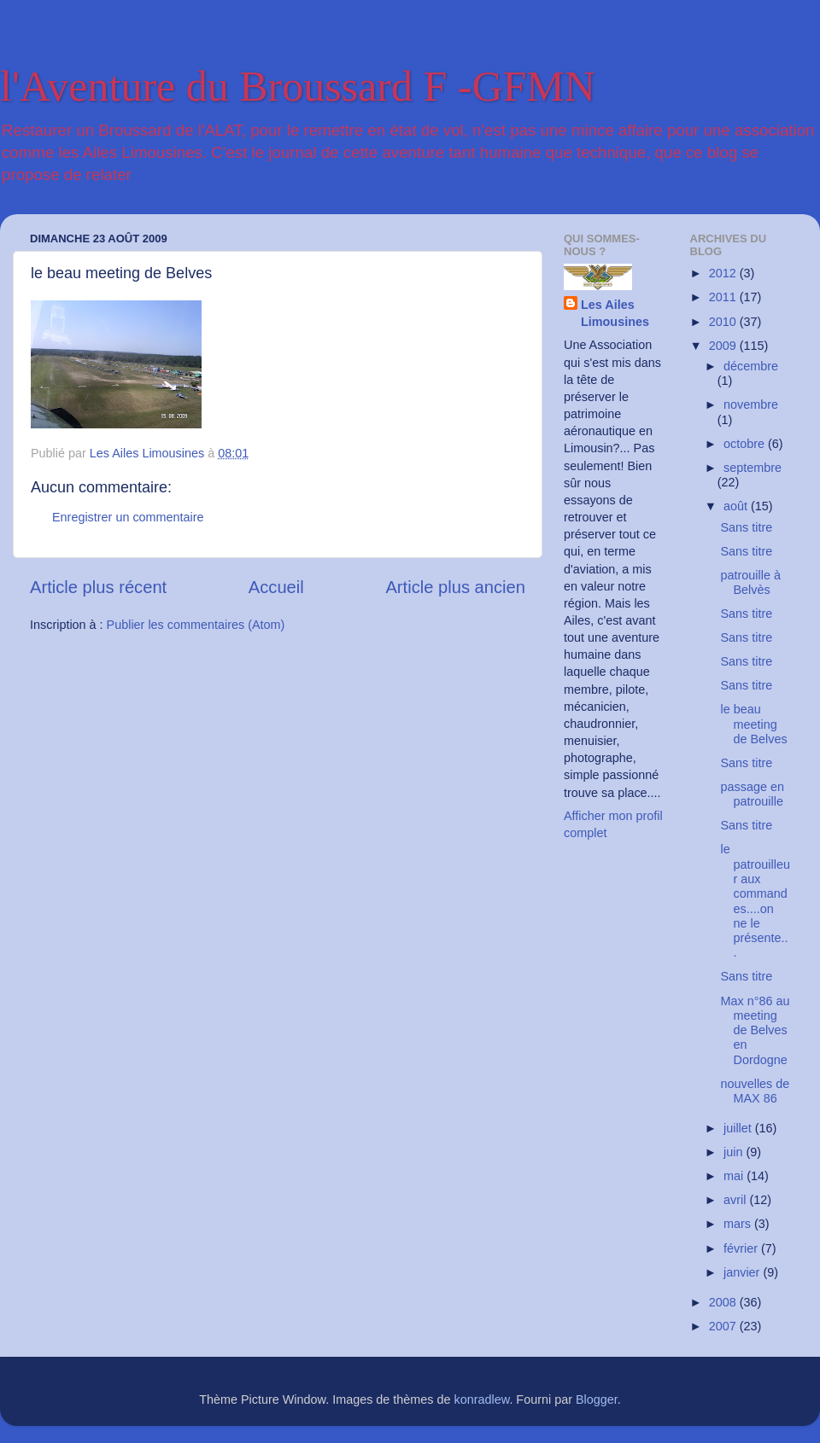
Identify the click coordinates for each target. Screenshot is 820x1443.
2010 (724, 322)
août (737, 506)
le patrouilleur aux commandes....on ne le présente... (754, 900)
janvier (743, 1272)
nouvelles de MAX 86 (754, 1091)
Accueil (276, 587)
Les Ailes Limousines (615, 313)
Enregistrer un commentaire (128, 517)
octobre (745, 444)
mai (735, 1176)
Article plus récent (98, 587)
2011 (724, 297)
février (742, 1248)
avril (736, 1200)
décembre (750, 366)
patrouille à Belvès (750, 582)
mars (738, 1224)
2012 (724, 273)
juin (734, 1152)
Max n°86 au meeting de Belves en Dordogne (754, 1030)
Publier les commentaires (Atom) (196, 624)
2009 (724, 345)
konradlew (482, 1399)
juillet (739, 1128)
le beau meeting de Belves (753, 724)
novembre (750, 404)
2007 (724, 1326)
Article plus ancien (455, 587)
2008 (724, 1302)
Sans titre (746, 527)
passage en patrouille (751, 794)
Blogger (597, 1399)
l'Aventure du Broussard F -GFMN (297, 86)
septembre (752, 467)
